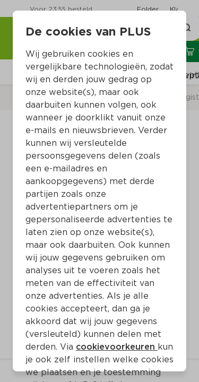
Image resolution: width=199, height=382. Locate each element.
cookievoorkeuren (117, 347)
